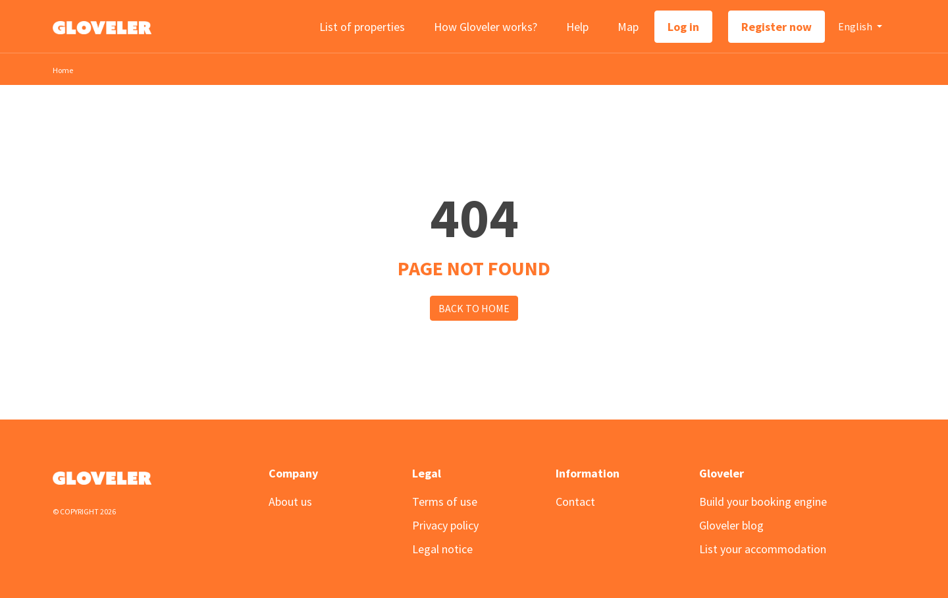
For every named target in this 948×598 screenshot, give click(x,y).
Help (577, 26)
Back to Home (474, 308)
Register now (776, 26)
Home (63, 70)
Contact (575, 501)
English (856, 26)
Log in (683, 26)
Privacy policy (445, 525)
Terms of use (444, 501)
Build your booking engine (763, 501)
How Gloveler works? (485, 26)
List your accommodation (762, 549)
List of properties (362, 26)
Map (628, 26)
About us (290, 501)
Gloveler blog (731, 525)
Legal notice (442, 549)
